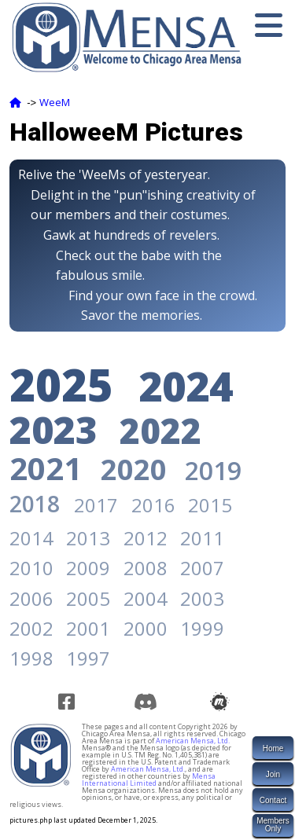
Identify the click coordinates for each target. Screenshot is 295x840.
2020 (134, 469)
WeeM (54, 102)
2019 (213, 470)
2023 (53, 429)
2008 (146, 568)
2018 (34, 504)
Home (273, 748)
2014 (31, 538)
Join (273, 774)
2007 (202, 568)
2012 (146, 538)
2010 (31, 568)
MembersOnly (272, 824)
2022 (160, 430)
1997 (88, 658)
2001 (88, 628)
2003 (202, 598)
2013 (88, 538)
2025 (61, 384)
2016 (153, 505)
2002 (31, 628)
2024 (185, 385)
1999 (202, 628)
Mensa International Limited (149, 779)
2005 (88, 598)
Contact (273, 800)
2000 (146, 628)
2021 (45, 468)
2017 (96, 505)
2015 (210, 505)
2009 (88, 568)
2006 (31, 598)
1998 (31, 658)
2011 (202, 538)
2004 (146, 598)
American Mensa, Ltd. (193, 740)
